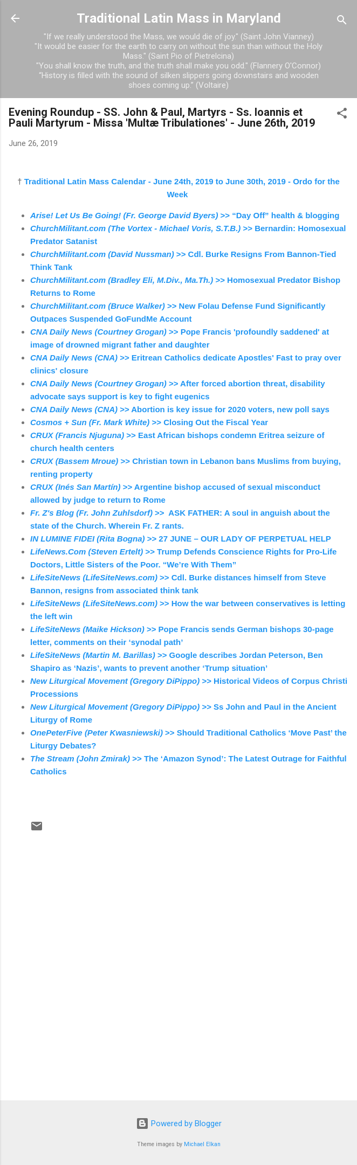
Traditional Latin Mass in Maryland (179, 18)
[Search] (341, 21)
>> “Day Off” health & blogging (184, 215)
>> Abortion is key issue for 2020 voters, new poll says (179, 409)
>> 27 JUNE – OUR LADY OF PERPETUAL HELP (180, 538)
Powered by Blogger (179, 1123)
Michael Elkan (202, 1144)
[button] (341, 115)
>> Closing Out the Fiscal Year (149, 422)
